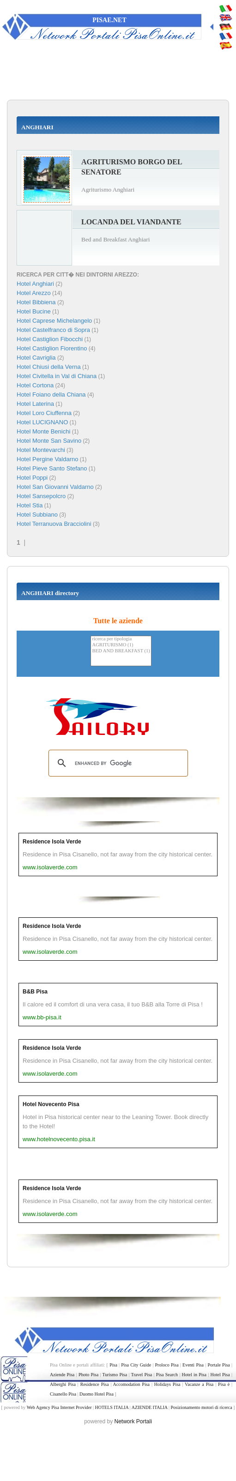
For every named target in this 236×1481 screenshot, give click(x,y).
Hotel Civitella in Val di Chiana (57, 376)
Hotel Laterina (35, 403)
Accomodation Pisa (131, 1384)
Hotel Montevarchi (41, 449)
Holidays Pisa (167, 1384)
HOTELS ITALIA (111, 1407)
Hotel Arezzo (34, 292)
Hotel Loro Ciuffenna (44, 412)
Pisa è (224, 1384)
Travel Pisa (141, 1374)
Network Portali (133, 1421)
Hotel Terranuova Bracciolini (54, 523)
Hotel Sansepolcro (41, 496)
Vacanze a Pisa (199, 1384)
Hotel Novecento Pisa (51, 1104)
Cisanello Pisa (63, 1394)
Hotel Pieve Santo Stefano (52, 468)
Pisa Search (167, 1374)
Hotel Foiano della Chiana (51, 394)
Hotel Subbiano (37, 514)
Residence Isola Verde (52, 841)
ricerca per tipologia (121, 639)
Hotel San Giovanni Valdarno (55, 486)
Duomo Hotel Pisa (96, 1394)
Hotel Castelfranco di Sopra (53, 329)
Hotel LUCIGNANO (42, 422)
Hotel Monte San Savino (49, 440)
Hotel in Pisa (194, 1374)
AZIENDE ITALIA (150, 1407)
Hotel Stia (29, 505)
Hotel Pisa (220, 1374)
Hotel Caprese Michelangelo (54, 320)
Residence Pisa (94, 1384)
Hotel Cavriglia (36, 357)
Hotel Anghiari (35, 283)
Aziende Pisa (62, 1374)
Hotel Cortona (35, 385)
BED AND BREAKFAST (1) (121, 651)
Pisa (113, 1364)
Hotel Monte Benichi (43, 431)
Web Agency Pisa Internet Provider (59, 1407)
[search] (117, 763)
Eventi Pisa (193, 1364)
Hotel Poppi (32, 477)
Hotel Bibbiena (36, 302)
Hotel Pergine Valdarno (47, 459)
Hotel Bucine (34, 311)
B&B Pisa (35, 991)
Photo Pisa (88, 1374)
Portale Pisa (219, 1364)
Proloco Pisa (167, 1364)
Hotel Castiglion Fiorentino (52, 348)
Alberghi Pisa (63, 1384)
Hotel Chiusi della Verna (49, 366)
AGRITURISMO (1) (121, 645)
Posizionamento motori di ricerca (201, 1407)
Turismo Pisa (115, 1374)
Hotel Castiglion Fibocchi (50, 339)
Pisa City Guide (136, 1364)
